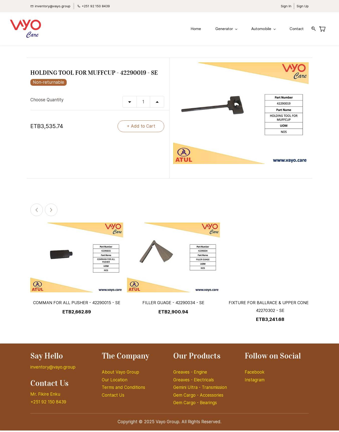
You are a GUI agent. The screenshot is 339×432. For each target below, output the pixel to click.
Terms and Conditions (123, 388)
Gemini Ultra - (187, 388)
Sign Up (303, 6)
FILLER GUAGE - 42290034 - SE (173, 304)
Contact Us (113, 396)
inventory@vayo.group (52, 368)
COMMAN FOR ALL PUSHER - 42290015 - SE (76, 304)
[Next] (51, 211)
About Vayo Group (121, 373)
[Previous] (36, 211)
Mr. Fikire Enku (45, 395)
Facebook (255, 373)
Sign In (286, 6)
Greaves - (183, 373)
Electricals (204, 381)
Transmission (214, 388)
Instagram (255, 381)
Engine (200, 373)
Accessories (211, 396)
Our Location (114, 381)
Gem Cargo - (186, 396)
